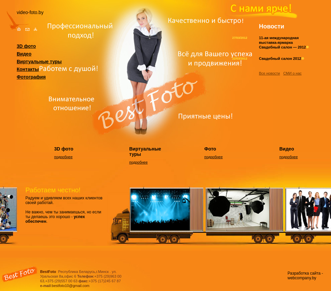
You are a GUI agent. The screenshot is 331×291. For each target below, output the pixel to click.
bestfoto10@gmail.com (71, 286)
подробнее (63, 157)
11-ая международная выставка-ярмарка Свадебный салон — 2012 (284, 42)
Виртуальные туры (39, 61)
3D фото (26, 46)
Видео (24, 54)
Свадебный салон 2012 (281, 59)
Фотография (31, 77)
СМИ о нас (292, 73)
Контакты (28, 69)
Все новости (269, 73)
